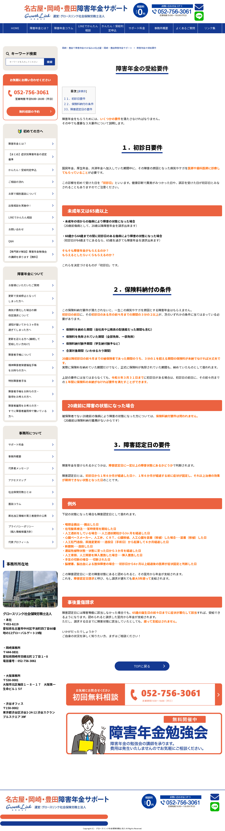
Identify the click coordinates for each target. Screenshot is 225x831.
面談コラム (14, 504)
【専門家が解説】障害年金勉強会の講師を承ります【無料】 (27, 254)
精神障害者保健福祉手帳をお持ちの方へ (22, 367)
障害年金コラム (63, 28)
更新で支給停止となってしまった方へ (22, 298)
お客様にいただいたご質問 (23, 285)
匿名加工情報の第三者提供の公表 (27, 516)
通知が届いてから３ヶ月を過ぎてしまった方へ (23, 327)
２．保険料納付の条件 (79, 104)
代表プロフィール (18, 542)
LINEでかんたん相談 (88, 28)
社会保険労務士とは (19, 492)
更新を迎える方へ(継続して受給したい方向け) (24, 341)
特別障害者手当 (17, 381)
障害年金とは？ (39, 28)
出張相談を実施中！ (19, 205)
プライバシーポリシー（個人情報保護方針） (21, 528)
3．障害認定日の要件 (78, 109)
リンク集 (209, 28)
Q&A (11, 241)
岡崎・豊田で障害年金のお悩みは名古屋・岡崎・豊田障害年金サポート (97, 47)
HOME (15, 28)
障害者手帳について (19, 354)
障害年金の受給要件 (146, 47)
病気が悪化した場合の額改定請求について (22, 312)
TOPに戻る (149, 666)
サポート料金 (137, 28)
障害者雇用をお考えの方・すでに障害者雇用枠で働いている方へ (27, 411)
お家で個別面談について (22, 193)
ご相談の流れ (16, 182)
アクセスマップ (17, 480)
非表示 (82, 91)
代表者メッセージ (18, 468)
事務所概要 (161, 28)
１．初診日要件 (74, 98)
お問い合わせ (16, 229)
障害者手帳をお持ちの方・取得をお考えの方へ (23, 393)
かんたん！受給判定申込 (112, 28)
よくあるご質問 (185, 28)
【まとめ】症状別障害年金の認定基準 (27, 156)
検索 (49, 62)
